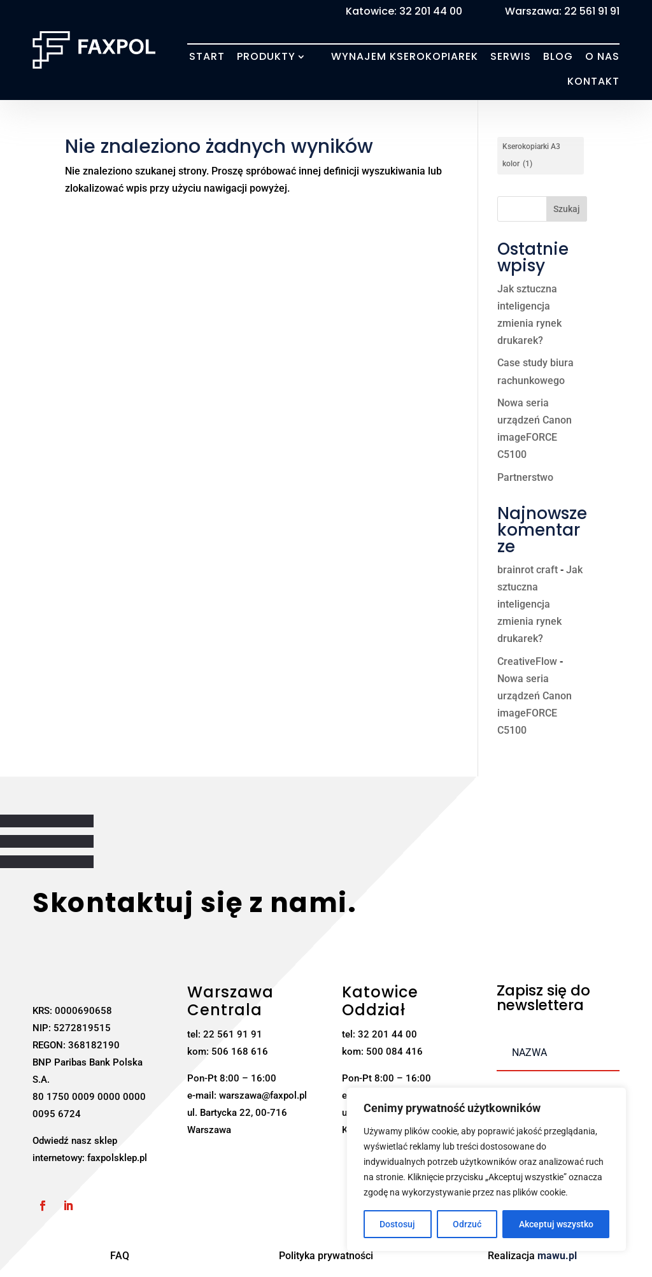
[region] (486, 1169)
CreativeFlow (527, 661)
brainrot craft (527, 570)
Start (207, 57)
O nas (602, 57)
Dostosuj (397, 1224)
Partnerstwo (525, 477)
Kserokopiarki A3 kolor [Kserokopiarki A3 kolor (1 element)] (531, 157)
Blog (558, 57)
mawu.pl (557, 1256)
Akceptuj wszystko (556, 1224)
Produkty (266, 57)
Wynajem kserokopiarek (404, 57)
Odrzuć (467, 1224)
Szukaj (566, 209)
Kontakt (593, 82)
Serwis (510, 57)
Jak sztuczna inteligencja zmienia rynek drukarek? (540, 604)
